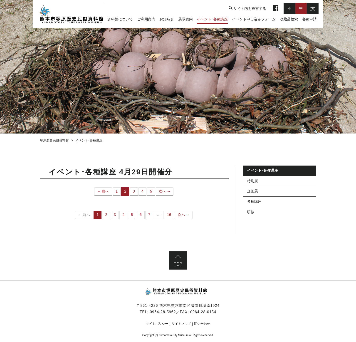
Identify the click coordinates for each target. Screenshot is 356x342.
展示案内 (185, 19)
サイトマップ (181, 323)
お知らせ (166, 19)
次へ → (165, 191)
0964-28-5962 (163, 312)
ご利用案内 (146, 19)
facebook (276, 8)
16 (169, 215)
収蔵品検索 (289, 19)
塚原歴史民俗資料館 (71, 14)
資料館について (120, 19)
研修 (250, 212)
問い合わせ (202, 323)
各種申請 (309, 19)
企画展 (252, 191)
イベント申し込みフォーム (254, 19)
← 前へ (103, 191)
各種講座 (254, 201)
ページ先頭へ (178, 260)
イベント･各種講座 (212, 19)
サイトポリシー (157, 323)
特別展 (252, 181)
